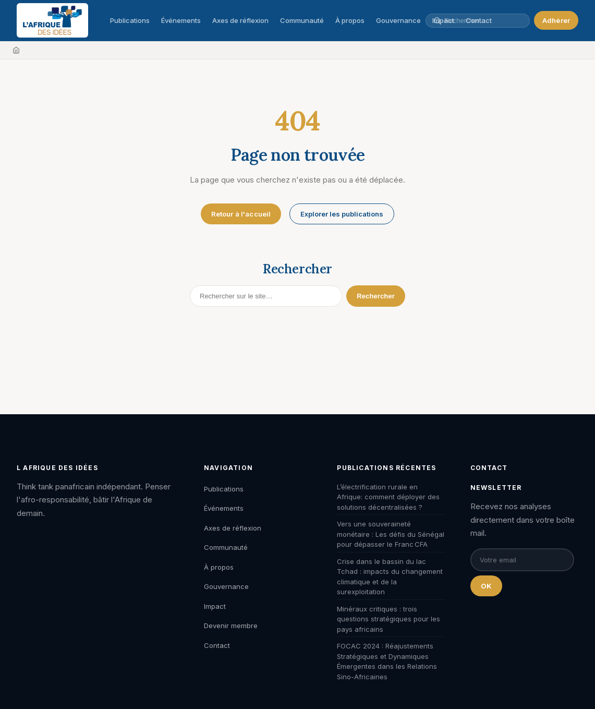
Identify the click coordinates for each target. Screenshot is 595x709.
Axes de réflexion (240, 20)
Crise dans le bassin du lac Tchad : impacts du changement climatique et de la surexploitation (390, 576)
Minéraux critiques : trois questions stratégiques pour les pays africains (388, 619)
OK (486, 586)
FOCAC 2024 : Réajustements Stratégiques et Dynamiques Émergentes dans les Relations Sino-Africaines (387, 661)
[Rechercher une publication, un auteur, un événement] (483, 21)
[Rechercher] (266, 296)
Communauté (302, 20)
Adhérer (556, 20)
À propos (350, 20)
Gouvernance (398, 20)
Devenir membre (231, 625)
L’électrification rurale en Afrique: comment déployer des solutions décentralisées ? (388, 497)
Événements (181, 20)
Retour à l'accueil (241, 214)
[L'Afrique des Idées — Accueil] (52, 20)
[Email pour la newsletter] (522, 559)
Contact (217, 645)
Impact (215, 606)
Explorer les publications (341, 214)
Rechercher (376, 296)
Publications (130, 20)
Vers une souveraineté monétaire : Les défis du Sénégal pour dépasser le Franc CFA (390, 534)
